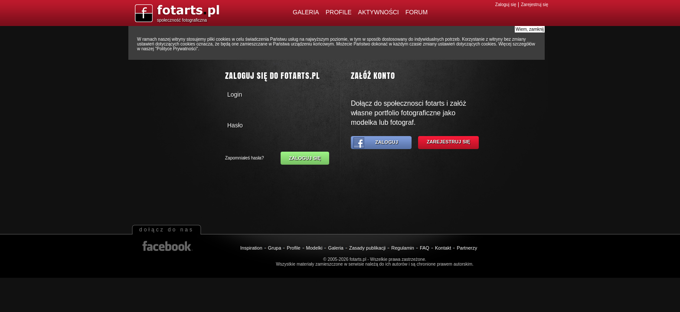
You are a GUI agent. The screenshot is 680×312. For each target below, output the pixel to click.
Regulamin (402, 247)
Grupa (274, 247)
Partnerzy (467, 247)
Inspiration (251, 247)
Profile (339, 12)
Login (234, 94)
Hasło (235, 125)
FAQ (424, 247)
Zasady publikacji (367, 247)
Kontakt (443, 247)
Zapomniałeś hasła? (244, 158)
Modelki (314, 247)
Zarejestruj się (534, 4)
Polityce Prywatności (176, 48)
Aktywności (378, 12)
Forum (416, 12)
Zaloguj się (505, 4)
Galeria (306, 12)
